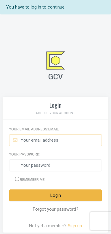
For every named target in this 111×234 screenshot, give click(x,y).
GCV (55, 76)
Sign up (75, 225)
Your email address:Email (34, 129)
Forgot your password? (55, 209)
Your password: (24, 154)
